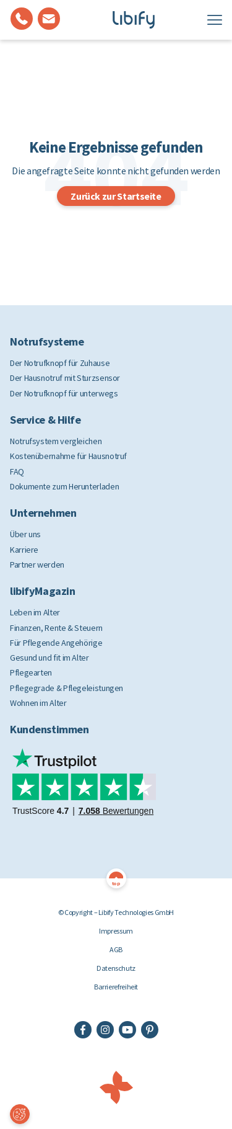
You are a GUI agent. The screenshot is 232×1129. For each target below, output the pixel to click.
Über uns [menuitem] (25, 534)
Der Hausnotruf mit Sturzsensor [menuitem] (65, 378)
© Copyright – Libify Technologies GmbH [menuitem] (116, 912)
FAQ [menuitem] (17, 471)
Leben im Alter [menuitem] (35, 612)
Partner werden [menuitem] (37, 564)
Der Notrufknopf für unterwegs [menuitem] (64, 393)
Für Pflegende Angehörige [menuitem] (56, 643)
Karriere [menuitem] (24, 550)
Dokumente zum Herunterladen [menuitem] (64, 486)
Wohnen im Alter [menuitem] (38, 703)
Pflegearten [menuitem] (31, 672)
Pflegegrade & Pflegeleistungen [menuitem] (66, 688)
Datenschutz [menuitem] (116, 968)
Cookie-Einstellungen (20, 1115)
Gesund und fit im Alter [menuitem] (49, 658)
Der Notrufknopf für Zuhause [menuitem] (60, 363)
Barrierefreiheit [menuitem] (116, 986)
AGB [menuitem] (116, 949)
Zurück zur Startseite (116, 196)
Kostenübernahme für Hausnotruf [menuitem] (68, 456)
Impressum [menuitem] (116, 930)
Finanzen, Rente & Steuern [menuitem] (56, 628)
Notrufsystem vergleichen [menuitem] (55, 441)
